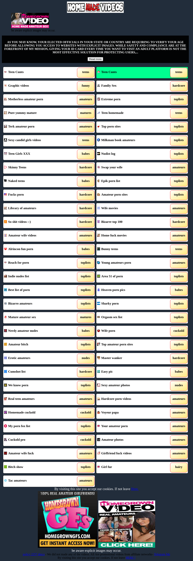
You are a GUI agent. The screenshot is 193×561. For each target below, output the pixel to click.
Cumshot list (37, 372)
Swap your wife (130, 168)
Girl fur (130, 467)
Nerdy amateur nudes (37, 331)
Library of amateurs (37, 209)
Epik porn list (130, 181)
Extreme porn (130, 100)
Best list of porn (37, 290)
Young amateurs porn (130, 263)
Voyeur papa (130, 413)
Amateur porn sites (130, 195)
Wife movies (130, 209)
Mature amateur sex (37, 318)
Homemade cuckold (37, 413)
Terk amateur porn (37, 127)
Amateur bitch (37, 345)
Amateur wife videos (37, 236)
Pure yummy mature (37, 113)
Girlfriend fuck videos (130, 454)
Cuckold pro (37, 440)
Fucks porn (37, 195)
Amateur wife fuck (37, 454)
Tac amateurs (37, 481)
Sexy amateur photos (130, 386)
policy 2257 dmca (34, 554)
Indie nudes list (37, 277)
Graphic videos (37, 86)
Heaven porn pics (130, 290)
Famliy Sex (130, 86)
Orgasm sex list (130, 318)
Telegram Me (162, 554)
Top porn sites (130, 127)
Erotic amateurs (37, 359)
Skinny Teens (37, 168)
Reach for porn (37, 263)
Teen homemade (130, 113)
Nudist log (130, 154)
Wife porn (130, 331)
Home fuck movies (130, 236)
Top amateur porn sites (130, 345)
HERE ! (130, 557)
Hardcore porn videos (130, 399)
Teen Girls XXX (37, 154)
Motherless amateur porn (37, 100)
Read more (95, 59)
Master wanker (130, 359)
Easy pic (130, 372)
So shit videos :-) (37, 222)
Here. (135, 489)
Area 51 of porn (130, 277)
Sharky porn (130, 304)
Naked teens (37, 181)
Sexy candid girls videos (37, 141)
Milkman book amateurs (130, 141)
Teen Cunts (37, 73)
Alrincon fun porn (37, 250)
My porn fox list (37, 427)
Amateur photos (130, 440)
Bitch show (37, 467)
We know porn (37, 386)
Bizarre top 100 (130, 222)
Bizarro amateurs (37, 304)
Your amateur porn (130, 427)
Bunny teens (130, 250)
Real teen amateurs (37, 399)
